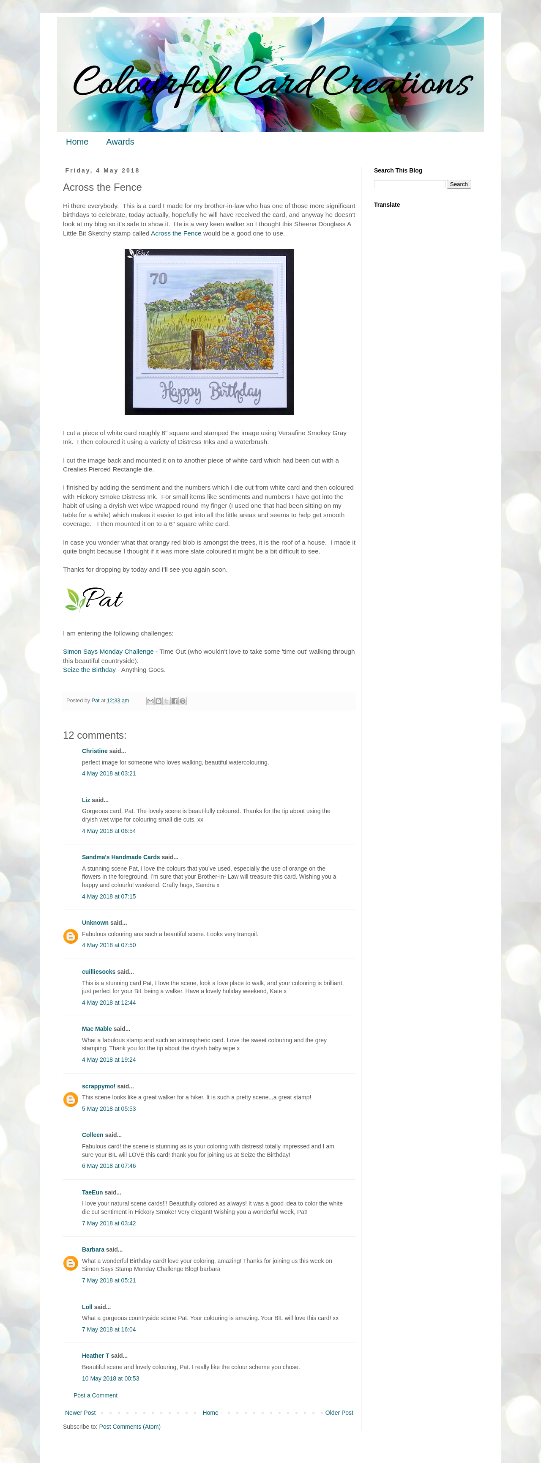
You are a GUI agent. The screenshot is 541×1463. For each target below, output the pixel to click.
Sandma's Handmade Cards (121, 857)
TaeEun (92, 1192)
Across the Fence (176, 233)
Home (77, 141)
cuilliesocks (98, 971)
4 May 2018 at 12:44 (109, 1002)
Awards (120, 141)
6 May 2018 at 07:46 (109, 1165)
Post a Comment (95, 1395)
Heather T (95, 1355)
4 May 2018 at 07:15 (109, 896)
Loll (87, 1307)
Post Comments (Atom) (130, 1426)
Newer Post (80, 1412)
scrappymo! (98, 1086)
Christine (95, 751)
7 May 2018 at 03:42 (109, 1223)
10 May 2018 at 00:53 (110, 1378)
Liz (86, 800)
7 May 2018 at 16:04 (109, 1329)
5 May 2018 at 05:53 (109, 1108)
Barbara (93, 1249)
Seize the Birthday (89, 669)
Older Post (339, 1412)
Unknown (95, 922)
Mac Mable (97, 1028)
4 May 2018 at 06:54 (109, 830)
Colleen (93, 1134)
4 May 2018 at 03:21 (109, 773)
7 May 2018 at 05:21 (109, 1280)
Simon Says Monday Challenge (108, 651)
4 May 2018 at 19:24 (109, 1059)
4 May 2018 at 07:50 (109, 945)
